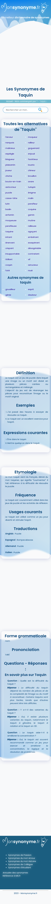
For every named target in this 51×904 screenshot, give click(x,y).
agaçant (32, 231)
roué (30, 270)
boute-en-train (13, 181)
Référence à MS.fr (12, 875)
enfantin (9, 214)
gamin (31, 214)
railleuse (32, 226)
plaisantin (10, 164)
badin (8, 209)
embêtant (33, 237)
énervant (10, 242)
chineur (31, 170)
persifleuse (11, 226)
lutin (7, 203)
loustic (31, 164)
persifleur (32, 203)
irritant (8, 237)
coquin (8, 264)
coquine (32, 209)
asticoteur (10, 187)
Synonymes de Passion (19, 855)
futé (7, 270)
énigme (32, 192)
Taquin (43, 101)
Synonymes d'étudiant (19, 867)
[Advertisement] (25, 59)
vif (29, 259)
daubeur (32, 294)
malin (30, 198)
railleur (31, 142)
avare (31, 181)
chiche (8, 176)
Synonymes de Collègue (20, 864)
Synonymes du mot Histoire (22, 861)
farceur (9, 137)
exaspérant (34, 242)
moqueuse (10, 220)
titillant (9, 259)
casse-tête (11, 198)
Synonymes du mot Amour (21, 858)
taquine (9, 231)
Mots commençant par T (26, 101)
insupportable (12, 253)
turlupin (31, 187)
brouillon (32, 176)
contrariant (33, 253)
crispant (9, 248)
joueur (8, 170)
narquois (9, 142)
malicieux (10, 148)
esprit (31, 289)
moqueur (32, 137)
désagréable (34, 248)
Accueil (9, 101)
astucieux (33, 264)
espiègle (9, 153)
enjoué (31, 153)
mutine (31, 220)
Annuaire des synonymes (15, 872)
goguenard (33, 148)
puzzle (8, 192)
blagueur (9, 159)
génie (8, 294)
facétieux (33, 159)
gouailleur (10, 289)
